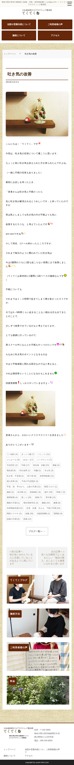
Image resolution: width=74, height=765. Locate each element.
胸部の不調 (12, 503)
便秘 (54, 465)
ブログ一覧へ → (37, 531)
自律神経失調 (13, 508)
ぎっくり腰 (26, 454)
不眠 (23, 465)
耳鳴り (59, 492)
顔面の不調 (12, 519)
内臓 (36, 470)
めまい (26, 460)
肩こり (24, 497)
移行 (46, 492)
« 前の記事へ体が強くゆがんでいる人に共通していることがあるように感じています (21, 557)
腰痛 (44, 503)
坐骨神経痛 (45, 476)
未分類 (20, 492)
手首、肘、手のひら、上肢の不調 (22, 487)
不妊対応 (11, 465)
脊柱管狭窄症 (29, 503)
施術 (9, 492)
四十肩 (30, 476)
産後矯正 (34, 492)
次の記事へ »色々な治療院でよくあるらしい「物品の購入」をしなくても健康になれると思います (52, 557)
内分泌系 (23, 470)
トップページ (10, 54)
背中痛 (49, 497)
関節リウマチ (13, 513)
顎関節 (56, 513)
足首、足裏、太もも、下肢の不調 (41, 508)
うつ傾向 (11, 454)
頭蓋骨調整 (42, 513)
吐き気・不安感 (14, 476)
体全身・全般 (39, 465)
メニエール (12, 460)
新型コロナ (49, 487)
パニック (42, 454)
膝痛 (55, 503)
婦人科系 (11, 481)
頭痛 (27, 513)
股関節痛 (11, 497)
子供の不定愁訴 (28, 481)
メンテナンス (43, 460)
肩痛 (37, 497)
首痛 (25, 519)
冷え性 (47, 470)
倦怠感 (10, 470)
